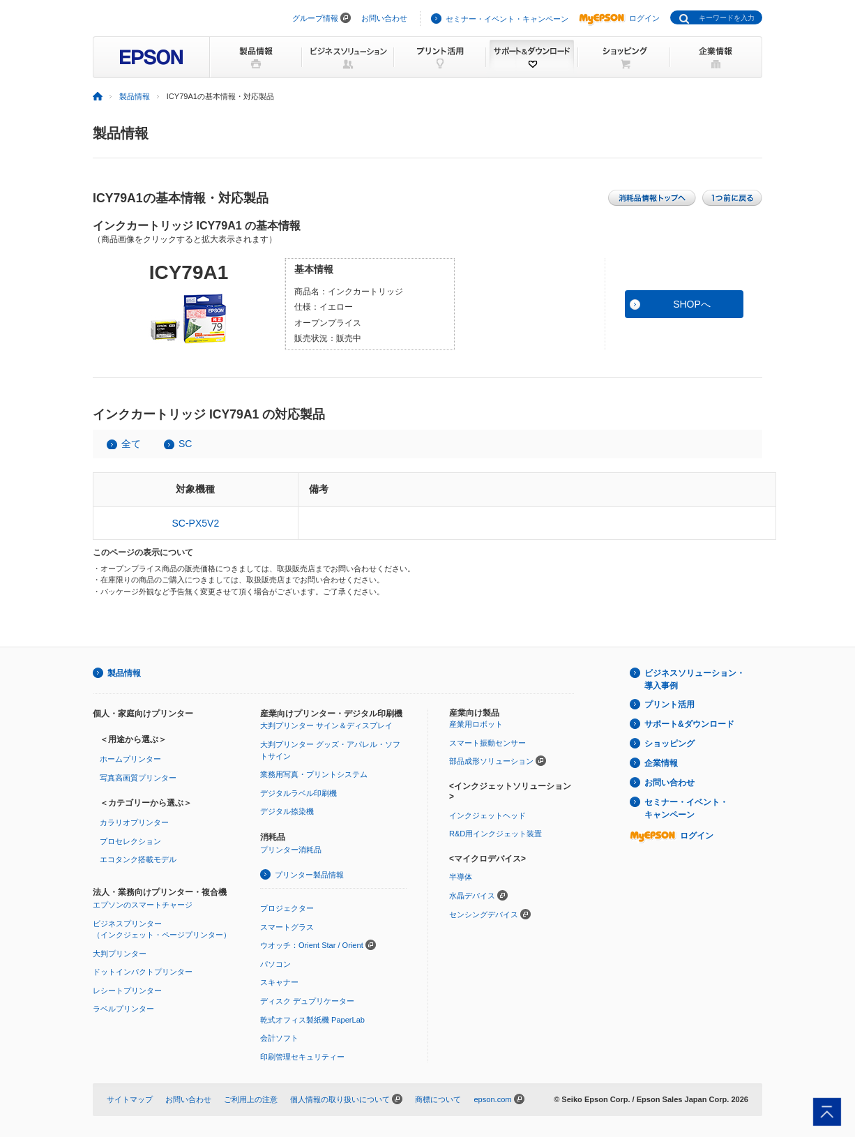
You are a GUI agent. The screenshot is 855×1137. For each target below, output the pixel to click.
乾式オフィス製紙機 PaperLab (312, 1020)
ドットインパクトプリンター (142, 971)
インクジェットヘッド (487, 815)
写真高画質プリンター (138, 778)
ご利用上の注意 (251, 1099)
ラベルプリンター (123, 1008)
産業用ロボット (476, 724)
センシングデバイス (483, 914)
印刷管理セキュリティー (302, 1057)
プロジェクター (287, 908)
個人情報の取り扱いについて (340, 1099)
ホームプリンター (130, 759)
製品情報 (134, 96)
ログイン (619, 18)
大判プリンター (119, 953)
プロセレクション (130, 841)
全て (131, 443)
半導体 (460, 877)
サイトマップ (130, 1099)
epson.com (492, 1099)
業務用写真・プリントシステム (314, 774)
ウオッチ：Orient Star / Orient (311, 945)
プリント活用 (669, 704)
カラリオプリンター (134, 822)
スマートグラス (287, 927)
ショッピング (669, 743)
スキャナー (279, 982)
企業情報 (661, 763)
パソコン (275, 964)
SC (185, 443)
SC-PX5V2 (195, 523)
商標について (438, 1099)
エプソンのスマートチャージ (142, 905)
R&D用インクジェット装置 (495, 833)
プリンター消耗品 (290, 849)
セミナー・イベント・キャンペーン (507, 19)
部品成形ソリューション (491, 761)
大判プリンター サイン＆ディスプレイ (326, 725)
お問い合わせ (384, 18)
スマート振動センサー (487, 743)
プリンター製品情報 (309, 875)
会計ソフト (279, 1038)
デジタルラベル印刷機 (298, 793)
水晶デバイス (472, 895)
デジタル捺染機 (287, 811)
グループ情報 (315, 18)
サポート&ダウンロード (689, 724)
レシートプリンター (127, 990)
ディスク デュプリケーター (307, 1001)
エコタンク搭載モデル (138, 859)
